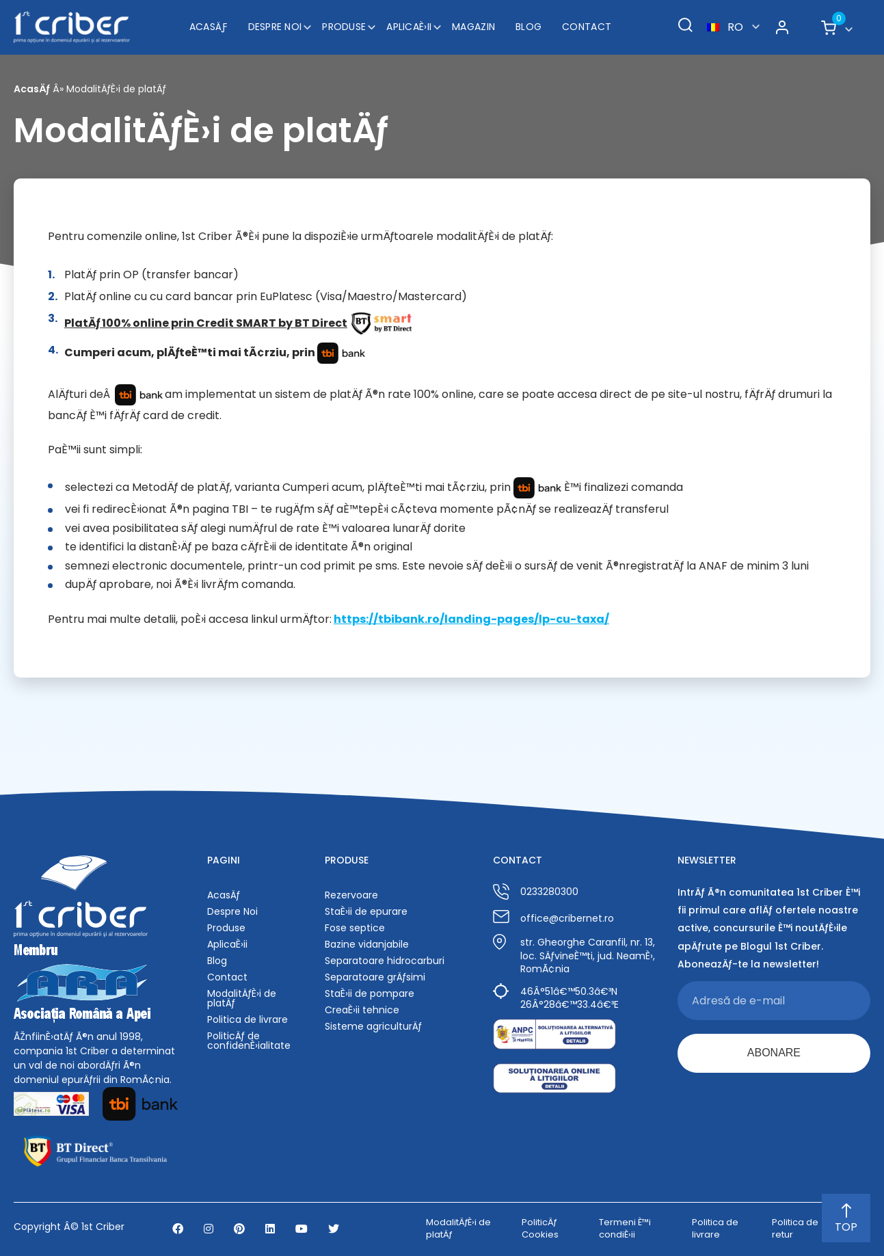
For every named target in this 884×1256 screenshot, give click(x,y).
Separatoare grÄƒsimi (375, 977)
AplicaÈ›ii (408, 27)
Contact (586, 27)
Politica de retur (795, 1228)
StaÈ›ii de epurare (366, 911)
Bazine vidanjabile (367, 944)
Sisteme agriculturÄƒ (373, 1026)
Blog (528, 27)
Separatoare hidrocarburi (384, 960)
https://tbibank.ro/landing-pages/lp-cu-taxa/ (471, 619)
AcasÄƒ (208, 27)
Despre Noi (275, 27)
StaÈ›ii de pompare (369, 993)
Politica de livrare (247, 1019)
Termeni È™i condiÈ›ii (625, 1228)
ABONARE (774, 1052)
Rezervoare (351, 895)
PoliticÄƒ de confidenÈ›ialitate (249, 1040)
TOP (846, 1219)
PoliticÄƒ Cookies (540, 1228)
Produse (344, 27)
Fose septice (355, 928)
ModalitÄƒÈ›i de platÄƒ (241, 998)
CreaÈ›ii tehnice (362, 1010)
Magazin (473, 27)
